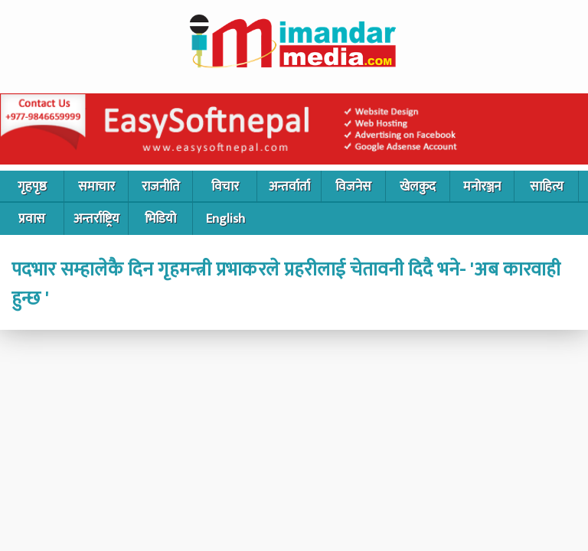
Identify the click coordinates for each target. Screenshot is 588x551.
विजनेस (353, 186)
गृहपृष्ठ (32, 186)
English (225, 219)
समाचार (96, 186)
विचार (225, 186)
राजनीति (161, 186)
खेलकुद (418, 186)
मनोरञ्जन (482, 186)
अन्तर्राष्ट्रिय (96, 219)
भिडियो (160, 219)
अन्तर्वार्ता (289, 186)
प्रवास (31, 219)
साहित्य (547, 186)
